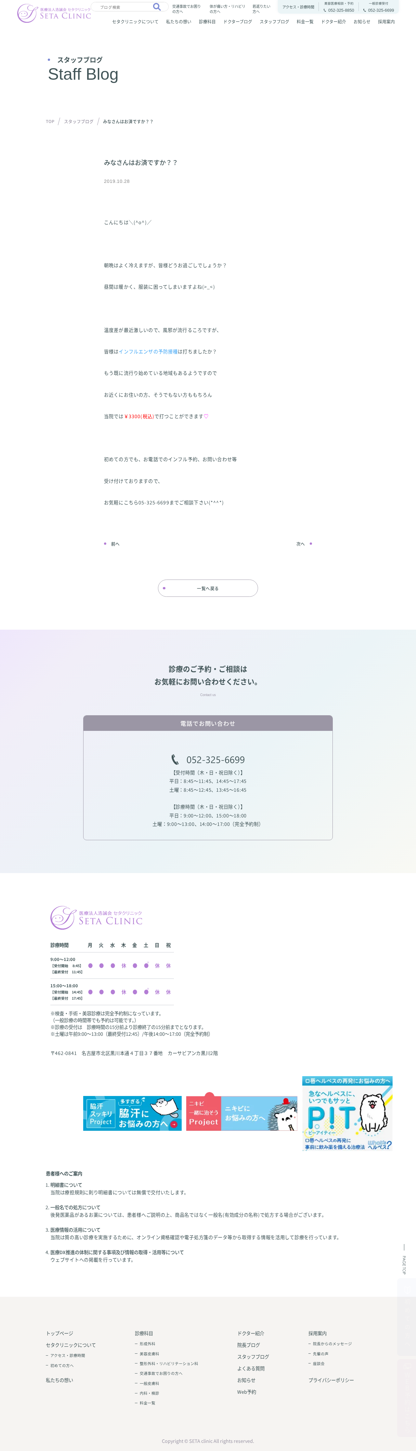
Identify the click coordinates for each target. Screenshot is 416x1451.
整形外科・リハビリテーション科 (169, 1363)
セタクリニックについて (135, 21)
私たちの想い (178, 21)
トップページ (59, 1333)
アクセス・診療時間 (67, 1355)
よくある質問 (251, 1368)
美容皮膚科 (149, 1353)
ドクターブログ (237, 21)
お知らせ (362, 21)
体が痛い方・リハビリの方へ (227, 9)
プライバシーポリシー (331, 1379)
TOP (50, 121)
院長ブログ (248, 1344)
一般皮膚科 (149, 1383)
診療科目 (207, 21)
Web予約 (246, 1391)
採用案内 (386, 21)
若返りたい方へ (261, 9)
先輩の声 (321, 1353)
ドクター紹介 (333, 21)
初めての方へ (62, 1365)
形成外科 (147, 1343)
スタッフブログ (274, 21)
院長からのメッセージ (332, 1343)
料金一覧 (305, 21)
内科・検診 (149, 1393)
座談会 (319, 1363)
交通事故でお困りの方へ (186, 9)
